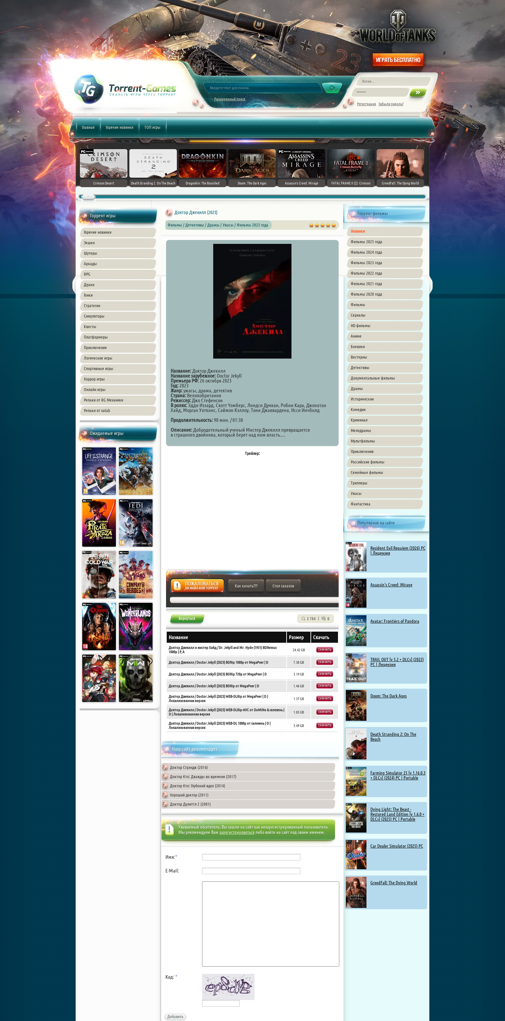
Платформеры (96, 337)
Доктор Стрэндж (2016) (189, 767)
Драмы (357, 388)
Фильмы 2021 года (366, 283)
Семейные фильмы (367, 472)
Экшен (89, 242)
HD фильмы (360, 325)
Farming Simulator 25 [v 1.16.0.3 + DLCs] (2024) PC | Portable (397, 775)
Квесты (90, 326)
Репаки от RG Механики (103, 400)
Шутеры (90, 253)
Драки (89, 284)
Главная (88, 127)
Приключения (95, 347)
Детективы (360, 367)
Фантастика (360, 503)
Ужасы (356, 493)
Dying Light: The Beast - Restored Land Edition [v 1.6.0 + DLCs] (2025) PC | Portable (397, 814)
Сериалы (358, 315)
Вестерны (359, 357)
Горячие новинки (119, 127)
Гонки (88, 295)
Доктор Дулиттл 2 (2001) (190, 804)
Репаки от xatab (97, 410)
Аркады (90, 263)
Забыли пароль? (391, 104)
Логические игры (98, 358)
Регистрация (366, 104)
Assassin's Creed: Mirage (391, 584)
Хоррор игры (94, 379)
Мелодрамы (361, 430)
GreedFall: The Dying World (393, 882)
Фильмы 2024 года (366, 252)
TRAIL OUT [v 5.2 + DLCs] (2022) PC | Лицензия (397, 662)
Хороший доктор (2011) (189, 795)
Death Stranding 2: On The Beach (393, 737)
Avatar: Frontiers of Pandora (394, 621)
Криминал (359, 420)
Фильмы (358, 304)
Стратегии (92, 305)
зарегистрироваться (236, 832)
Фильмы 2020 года (366, 294)
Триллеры (359, 483)
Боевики (358, 346)
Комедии (358, 409)
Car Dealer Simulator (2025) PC (396, 846)
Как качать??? (246, 585)
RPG (87, 274)
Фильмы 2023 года (366, 262)
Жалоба (197, 587)
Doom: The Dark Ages (388, 695)
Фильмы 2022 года (366, 273)
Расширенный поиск (229, 99)
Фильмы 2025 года (366, 241)
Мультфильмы (363, 441)
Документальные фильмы (373, 378)
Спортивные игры (98, 368)
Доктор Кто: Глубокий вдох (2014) (197, 785)
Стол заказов (283, 585)
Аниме (356, 336)
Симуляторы (94, 316)
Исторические (362, 399)
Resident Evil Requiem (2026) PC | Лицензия (397, 550)
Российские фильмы (367, 462)
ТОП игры (152, 127)
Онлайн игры (94, 389)
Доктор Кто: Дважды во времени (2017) (203, 776)
